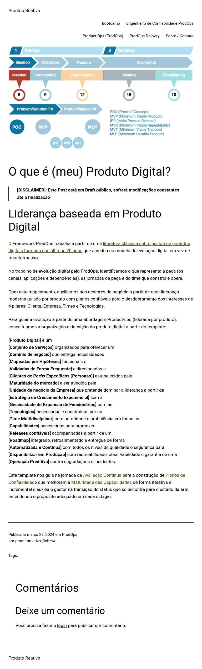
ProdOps (69, 534)
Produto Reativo (24, 10)
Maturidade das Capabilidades (101, 482)
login (62, 625)
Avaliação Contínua (102, 475)
